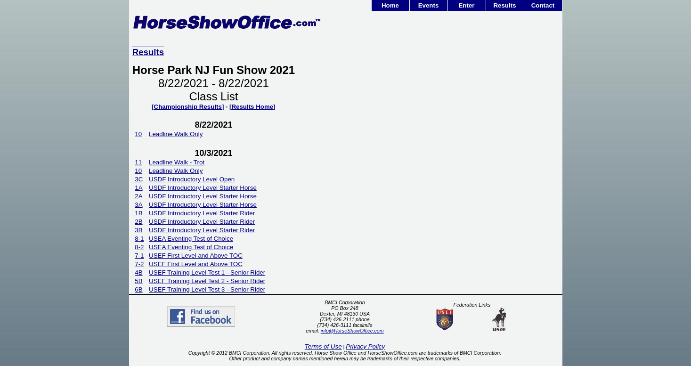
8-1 (139, 238)
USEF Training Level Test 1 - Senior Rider (207, 272)
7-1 (139, 255)
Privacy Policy (365, 346)
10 (138, 134)
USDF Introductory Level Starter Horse (203, 187)
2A (138, 196)
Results (504, 5)
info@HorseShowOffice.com (352, 330)
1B (138, 213)
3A (138, 204)
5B (138, 281)
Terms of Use (323, 346)
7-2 (139, 264)
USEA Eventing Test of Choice (191, 238)
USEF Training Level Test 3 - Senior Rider (207, 289)
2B (138, 221)
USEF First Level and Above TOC (196, 255)
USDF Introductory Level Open (192, 179)
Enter (466, 5)
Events (428, 5)
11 (138, 162)
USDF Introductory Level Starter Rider (202, 213)
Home (390, 5)
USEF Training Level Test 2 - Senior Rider (207, 281)
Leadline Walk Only (176, 134)
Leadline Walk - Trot (176, 162)
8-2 (139, 247)
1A (138, 187)
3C (139, 179)
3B (138, 230)
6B (138, 289)
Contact (543, 5)
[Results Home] (252, 106)
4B (138, 272)
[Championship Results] (188, 106)
